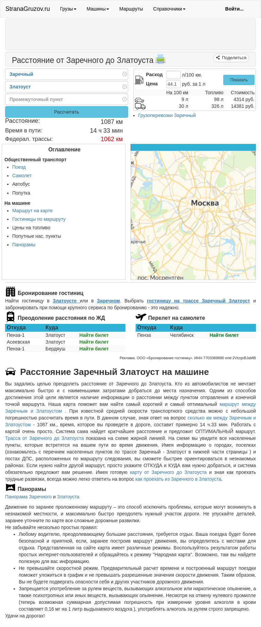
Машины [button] (98, 9)
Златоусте (66, 300)
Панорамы (24, 244)
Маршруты (131, 9)
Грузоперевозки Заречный (167, 115)
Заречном (108, 300)
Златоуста (68, 496)
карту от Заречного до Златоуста (168, 472)
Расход (154, 74)
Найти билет (94, 335)
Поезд (19, 167)
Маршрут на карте (32, 210)
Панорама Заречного (28, 496)
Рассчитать (66, 112)
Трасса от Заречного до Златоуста (44, 438)
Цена (152, 83)
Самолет (22, 175)
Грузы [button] (68, 9)
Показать (239, 80)
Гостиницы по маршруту (39, 219)
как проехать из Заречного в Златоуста (178, 479)
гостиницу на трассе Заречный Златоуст (198, 300)
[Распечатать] (160, 61)
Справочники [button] (169, 9)
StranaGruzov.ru (27, 8)
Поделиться (233, 57)
